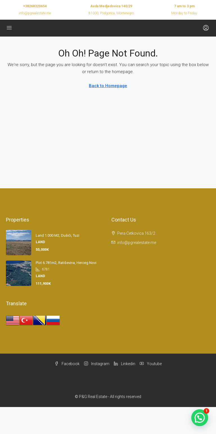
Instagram (96, 363)
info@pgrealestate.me (35, 13)
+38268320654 (35, 6)
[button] (199, 417)
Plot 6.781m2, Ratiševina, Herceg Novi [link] (66, 263)
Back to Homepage (108, 85)
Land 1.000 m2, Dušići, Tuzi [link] (57, 235)
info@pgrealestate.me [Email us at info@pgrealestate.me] (136, 242)
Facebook (67, 363)
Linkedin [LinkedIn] (124, 363)
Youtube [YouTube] (151, 363)
